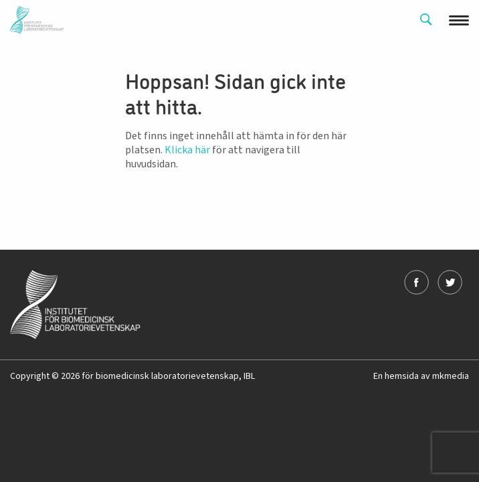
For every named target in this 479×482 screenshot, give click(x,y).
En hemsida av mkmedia (421, 376)
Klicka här (187, 150)
